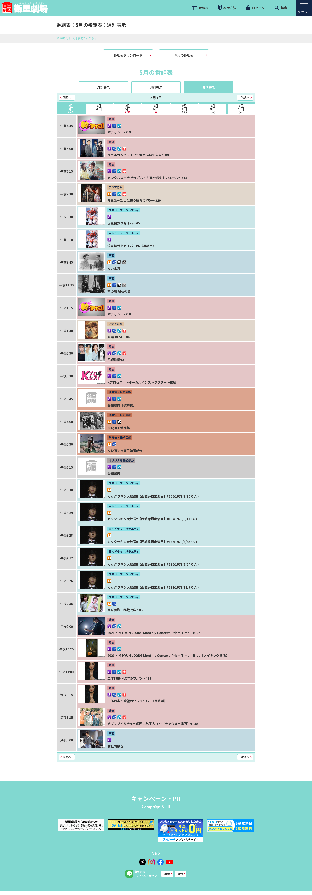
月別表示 (103, 87)
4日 (99, 108)
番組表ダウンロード (128, 55)
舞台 (180, 874)
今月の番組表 (183, 55)
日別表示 (208, 87)
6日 (156, 108)
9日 (241, 108)
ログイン (255, 7)
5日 (127, 108)
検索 (281, 7)
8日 (212, 108)
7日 (184, 108)
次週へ (245, 97)
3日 (70, 108)
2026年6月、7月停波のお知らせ (77, 38)
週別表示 (156, 87)
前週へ (67, 97)
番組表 (200, 7)
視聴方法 (227, 7)
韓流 (167, 874)
